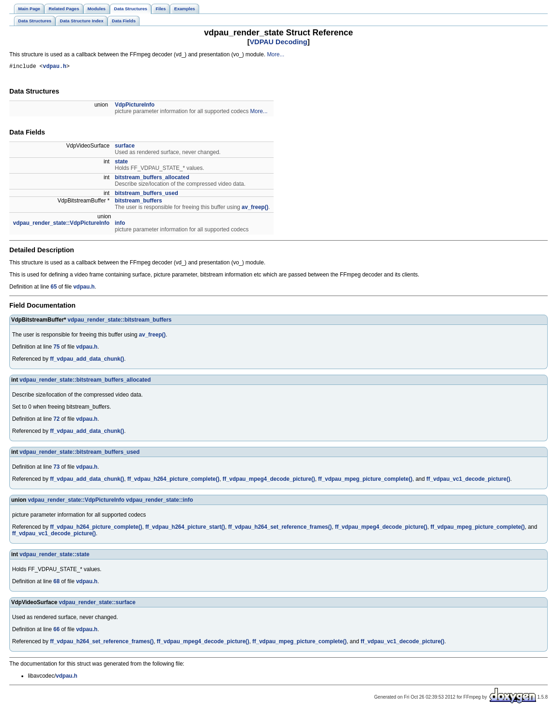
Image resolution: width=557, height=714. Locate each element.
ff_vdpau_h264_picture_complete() (173, 480)
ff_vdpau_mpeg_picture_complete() (365, 480)
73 (57, 468)
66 (57, 630)
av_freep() (255, 208)
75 (57, 348)
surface (125, 147)
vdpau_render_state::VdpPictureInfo (61, 224)
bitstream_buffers (138, 202)
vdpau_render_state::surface (97, 603)
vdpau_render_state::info (159, 501)
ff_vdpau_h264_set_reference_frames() (280, 528)
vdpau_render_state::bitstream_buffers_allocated (85, 381)
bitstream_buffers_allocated (152, 178)
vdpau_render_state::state (54, 555)
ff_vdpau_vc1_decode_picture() (468, 480)
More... (275, 54)
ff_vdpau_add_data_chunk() (87, 360)
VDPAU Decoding (279, 42)
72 (57, 420)
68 (57, 582)
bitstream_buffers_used (146, 194)
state (121, 163)
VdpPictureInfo (134, 106)
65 (54, 288)
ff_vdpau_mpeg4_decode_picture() (268, 480)
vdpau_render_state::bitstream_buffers (119, 321)
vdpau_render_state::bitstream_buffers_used (80, 453)
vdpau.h (54, 67)
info (120, 224)
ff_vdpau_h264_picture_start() (185, 528)
